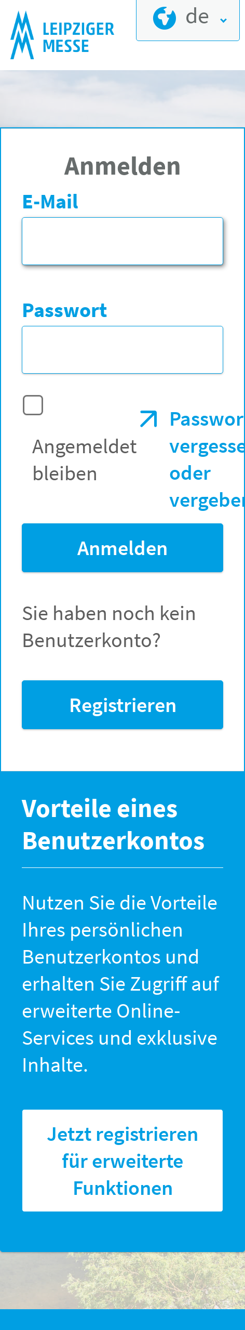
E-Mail (50, 201)
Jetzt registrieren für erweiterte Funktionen (122, 1161)
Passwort (64, 310)
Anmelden (122, 548)
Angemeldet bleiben (84, 459)
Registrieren (122, 705)
